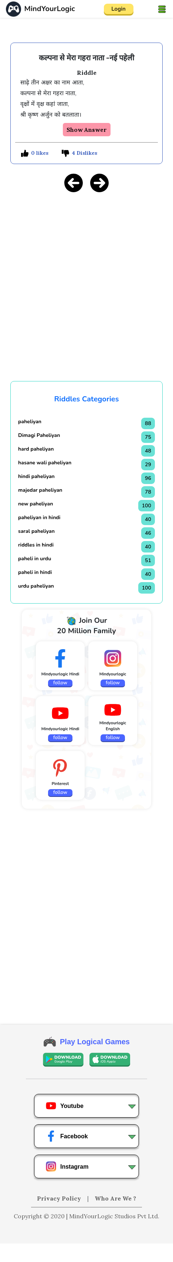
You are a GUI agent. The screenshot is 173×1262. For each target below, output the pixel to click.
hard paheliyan (36, 449)
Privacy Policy (59, 1198)
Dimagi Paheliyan (39, 435)
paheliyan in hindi (39, 517)
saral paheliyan (36, 531)
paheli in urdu (34, 558)
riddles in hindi (36, 544)
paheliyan (29, 421)
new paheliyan (35, 503)
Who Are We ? (115, 1198)
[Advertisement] (86, 1252)
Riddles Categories (86, 399)
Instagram (66, 1166)
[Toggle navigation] (162, 9)
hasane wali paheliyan (44, 462)
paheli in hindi (35, 572)
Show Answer (87, 129)
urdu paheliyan (36, 586)
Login (118, 9)
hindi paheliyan (36, 476)
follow (60, 683)
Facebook (66, 1136)
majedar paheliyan (40, 490)
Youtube (64, 1105)
